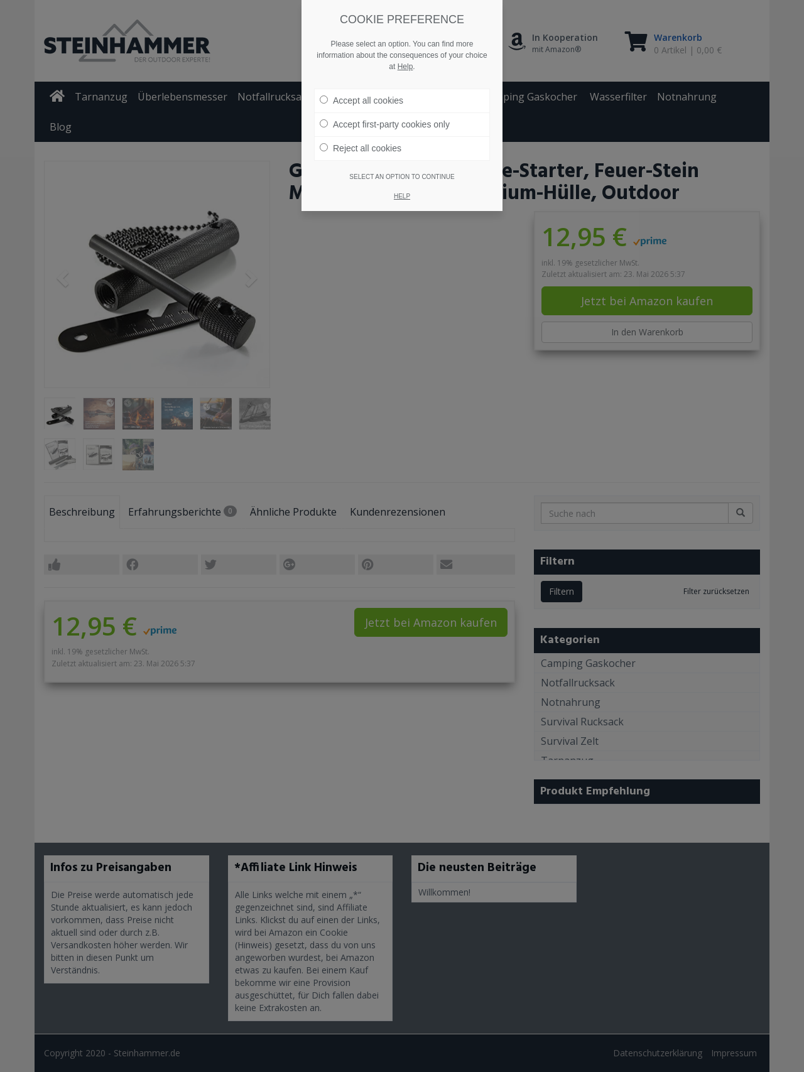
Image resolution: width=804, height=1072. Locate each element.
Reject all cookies (360, 148)
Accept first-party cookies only (385, 124)
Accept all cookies (361, 100)
